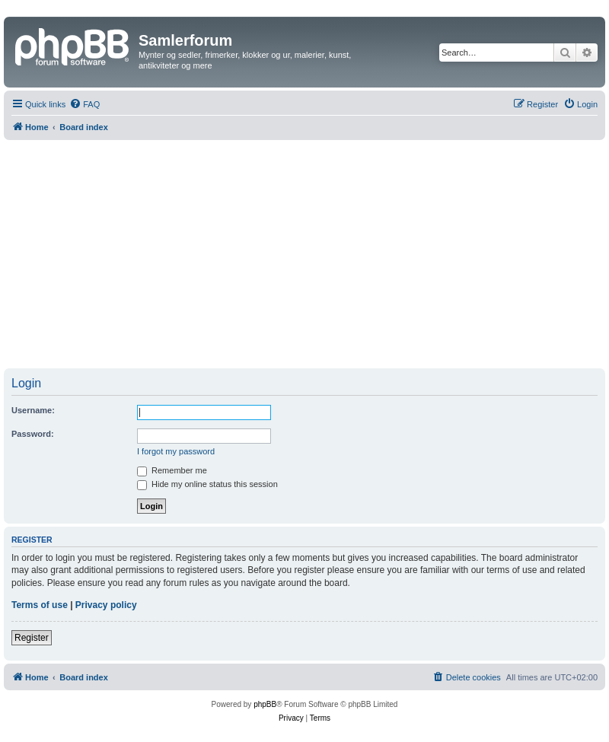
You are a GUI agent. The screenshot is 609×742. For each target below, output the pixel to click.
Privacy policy (106, 605)
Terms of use (39, 605)
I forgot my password (176, 451)
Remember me (172, 470)
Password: (32, 433)
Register (31, 637)
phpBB (264, 704)
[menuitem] (84, 104)
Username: (33, 410)
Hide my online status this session (207, 484)
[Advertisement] (304, 254)
